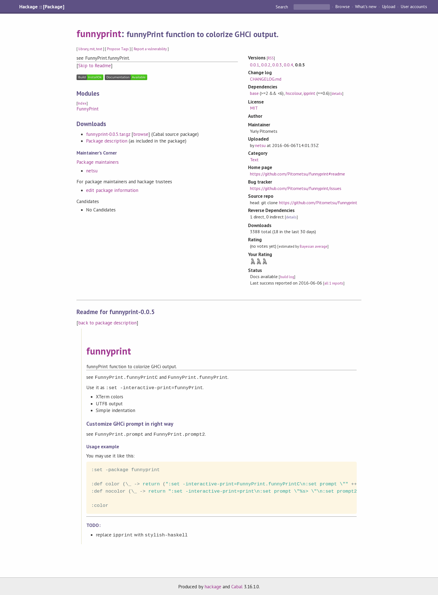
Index (82, 103)
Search (282, 6)
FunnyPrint (87, 109)
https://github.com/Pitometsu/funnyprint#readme (297, 174)
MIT (254, 108)
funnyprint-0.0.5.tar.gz (108, 134)
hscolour (294, 93)
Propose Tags (118, 49)
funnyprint (99, 33)
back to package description (107, 323)
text (99, 49)
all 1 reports (333, 283)
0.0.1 (254, 65)
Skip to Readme (94, 65)
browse (140, 134)
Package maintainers (97, 162)
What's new (366, 6)
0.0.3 (277, 65)
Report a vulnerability (150, 49)
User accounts (414, 6)
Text (254, 159)
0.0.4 (288, 65)
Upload (388, 6)
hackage (212, 585)
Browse (342, 6)
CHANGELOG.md (265, 79)
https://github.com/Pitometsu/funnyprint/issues (295, 188)
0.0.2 (265, 65)
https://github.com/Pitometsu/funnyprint (318, 202)
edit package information (112, 190)
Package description (106, 141)
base (254, 93)
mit (92, 49)
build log (287, 276)
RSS (271, 58)
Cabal (236, 585)
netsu (91, 171)
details (337, 93)
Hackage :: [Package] (41, 6)
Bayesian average (313, 246)
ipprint (309, 93)
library (83, 49)
